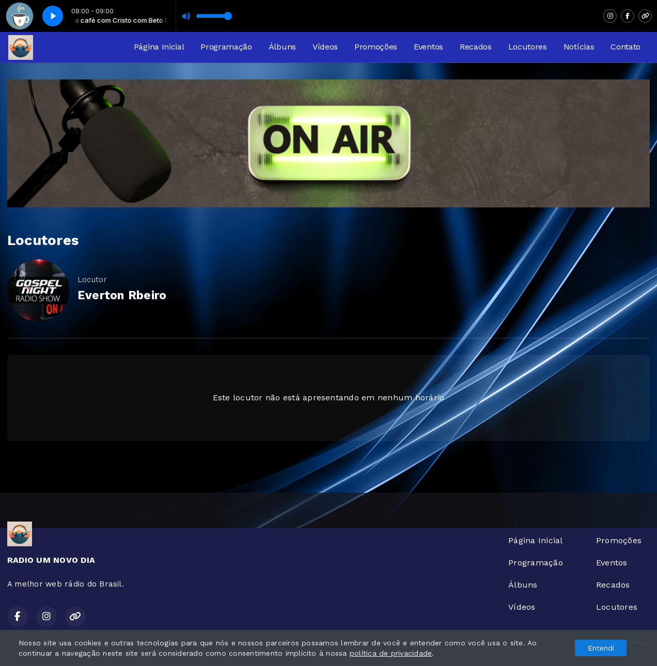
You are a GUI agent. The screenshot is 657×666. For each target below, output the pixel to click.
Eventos (428, 47)
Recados (476, 47)
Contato (625, 47)
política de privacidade (391, 653)
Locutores (527, 47)
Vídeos (325, 47)
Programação (226, 47)
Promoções (375, 47)
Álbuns (282, 47)
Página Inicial (159, 47)
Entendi (601, 648)
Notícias (579, 47)
